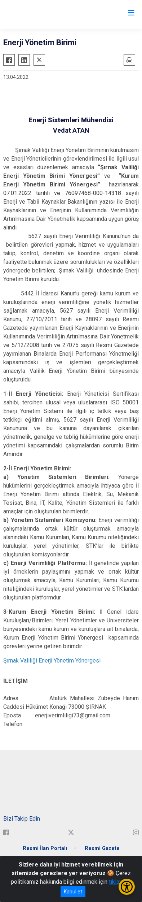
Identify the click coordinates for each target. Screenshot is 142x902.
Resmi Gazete (102, 848)
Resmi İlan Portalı (45, 848)
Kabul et (73, 891)
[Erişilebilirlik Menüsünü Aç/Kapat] (127, 887)
